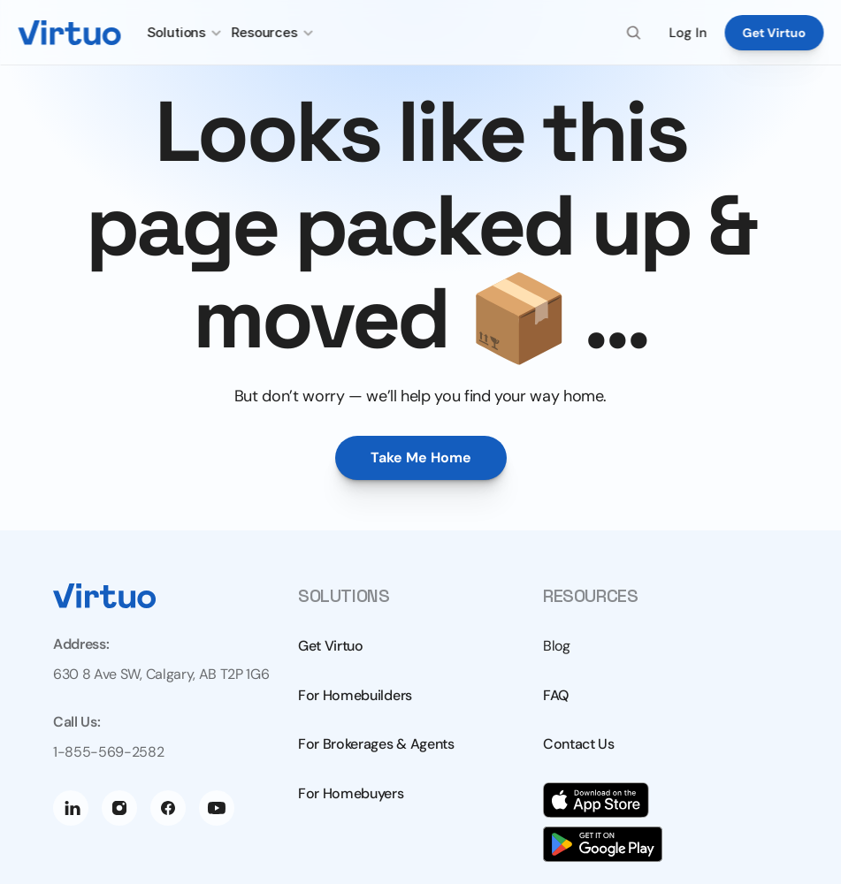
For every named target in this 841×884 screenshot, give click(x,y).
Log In (688, 33)
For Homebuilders (355, 695)
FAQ (556, 695)
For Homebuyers (351, 793)
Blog (556, 645)
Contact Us (579, 744)
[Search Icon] (634, 32)
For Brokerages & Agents (376, 744)
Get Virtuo (330, 645)
